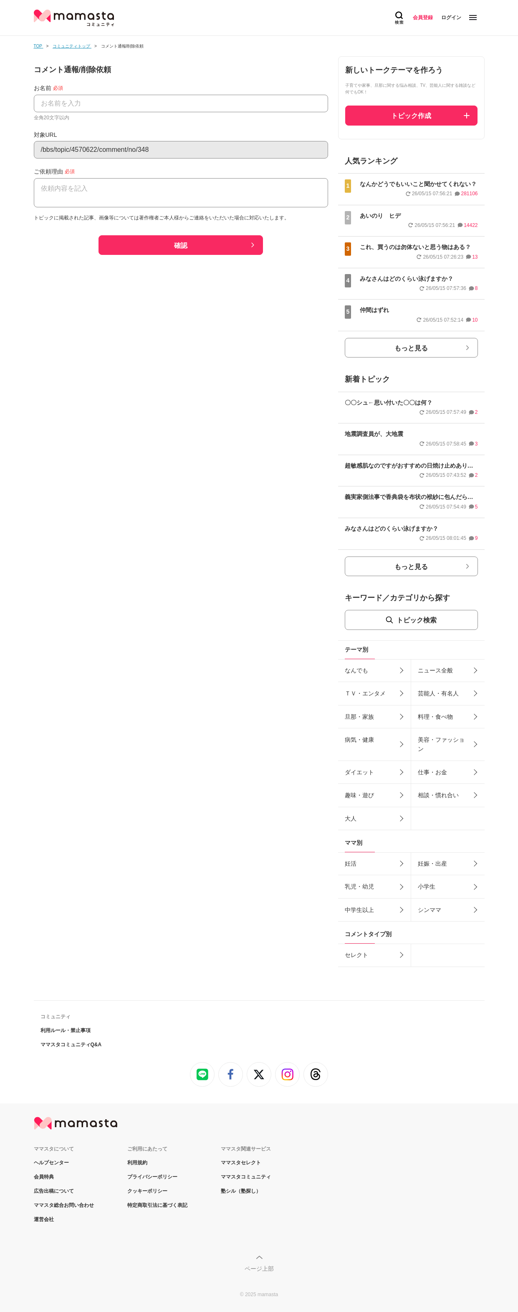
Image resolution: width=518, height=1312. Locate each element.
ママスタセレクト (241, 1162)
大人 (350, 818)
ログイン (451, 17)
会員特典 (44, 1176)
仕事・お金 (432, 772)
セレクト (356, 955)
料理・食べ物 (435, 716)
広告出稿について (54, 1191)
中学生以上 (359, 910)
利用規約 (137, 1162)
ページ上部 (259, 1268)
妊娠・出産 (432, 863)
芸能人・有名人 (438, 693)
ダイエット (359, 772)
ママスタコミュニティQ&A (71, 1044)
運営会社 (44, 1219)
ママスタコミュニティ (246, 1176)
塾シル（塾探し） (241, 1191)
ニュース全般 (435, 670)
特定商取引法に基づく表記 (157, 1205)
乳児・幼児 (359, 886)
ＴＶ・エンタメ (365, 693)
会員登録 (423, 17)
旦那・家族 (359, 716)
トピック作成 (411, 115)
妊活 (350, 863)
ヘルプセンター (51, 1162)
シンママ (429, 910)
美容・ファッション (441, 744)
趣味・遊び (359, 795)
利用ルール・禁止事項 (65, 1030)
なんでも (356, 670)
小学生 (426, 886)
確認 (180, 245)
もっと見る (411, 348)
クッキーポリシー (147, 1191)
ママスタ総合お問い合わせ (64, 1205)
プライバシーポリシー (152, 1176)
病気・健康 (359, 739)
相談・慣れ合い (438, 795)
